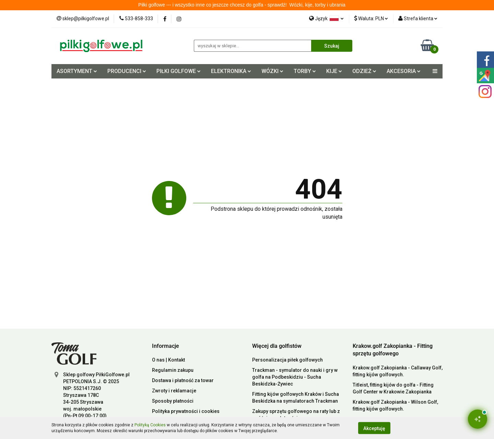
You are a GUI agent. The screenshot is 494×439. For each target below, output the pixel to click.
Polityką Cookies (150, 425)
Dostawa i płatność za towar (183, 380)
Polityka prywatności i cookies (186, 411)
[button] (165, 346)
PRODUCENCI (126, 71)
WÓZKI (272, 71)
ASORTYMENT (77, 71)
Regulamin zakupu (172, 370)
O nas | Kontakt (168, 360)
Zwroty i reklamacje (174, 390)
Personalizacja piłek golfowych (287, 360)
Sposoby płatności (172, 401)
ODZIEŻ (364, 71)
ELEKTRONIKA (231, 71)
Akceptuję (374, 428)
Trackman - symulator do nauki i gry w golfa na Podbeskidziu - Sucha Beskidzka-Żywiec (295, 377)
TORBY (305, 71)
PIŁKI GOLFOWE (178, 71)
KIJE (334, 71)
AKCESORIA (404, 71)
